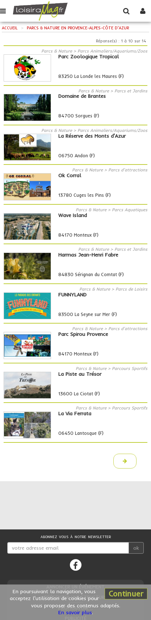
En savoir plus (75, 612)
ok (136, 548)
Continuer (126, 593)
